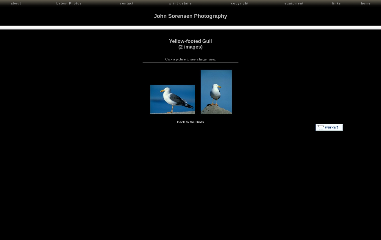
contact (127, 3)
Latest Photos (69, 3)
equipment (294, 3)
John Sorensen (38, 234)
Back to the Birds (190, 121)
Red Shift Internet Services (359, 234)
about (16, 3)
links (336, 3)
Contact (57, 234)
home (366, 3)
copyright (240, 3)
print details (180, 3)
